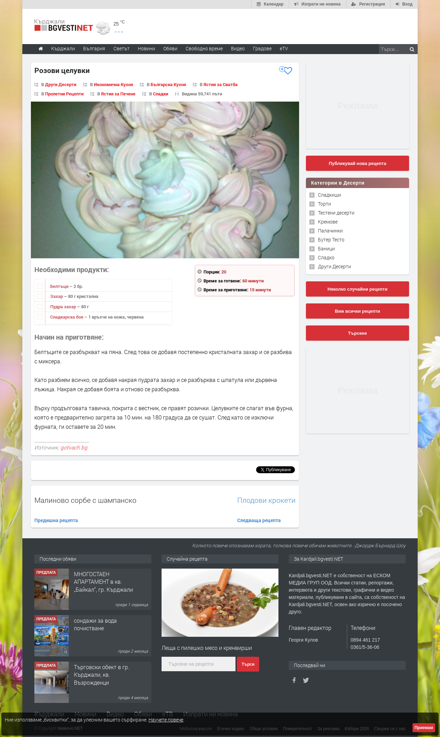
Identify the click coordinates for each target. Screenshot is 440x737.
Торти (324, 203)
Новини (146, 48)
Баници (326, 248)
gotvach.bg (73, 447)
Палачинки (330, 230)
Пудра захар (63, 306)
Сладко (326, 257)
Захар (57, 296)
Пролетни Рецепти (64, 94)
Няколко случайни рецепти (357, 289)
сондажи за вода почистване (95, 624)
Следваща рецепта (259, 520)
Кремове (328, 221)
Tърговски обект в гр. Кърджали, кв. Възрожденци (101, 674)
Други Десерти (60, 84)
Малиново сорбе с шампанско (85, 500)
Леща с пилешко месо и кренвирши (207, 647)
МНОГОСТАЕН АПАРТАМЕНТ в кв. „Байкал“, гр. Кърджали (103, 581)
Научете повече (165, 719)
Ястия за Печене (118, 94)
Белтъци (59, 286)
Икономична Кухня (113, 84)
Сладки (160, 94)
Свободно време (204, 48)
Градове (262, 48)
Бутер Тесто (331, 239)
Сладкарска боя (67, 317)
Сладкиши (329, 194)
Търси (248, 664)
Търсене (357, 333)
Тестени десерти (336, 212)
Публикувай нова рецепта (357, 163)
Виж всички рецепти (357, 311)
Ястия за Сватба (221, 84)
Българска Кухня (168, 84)
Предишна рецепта (56, 520)
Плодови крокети (266, 500)
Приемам (424, 727)
